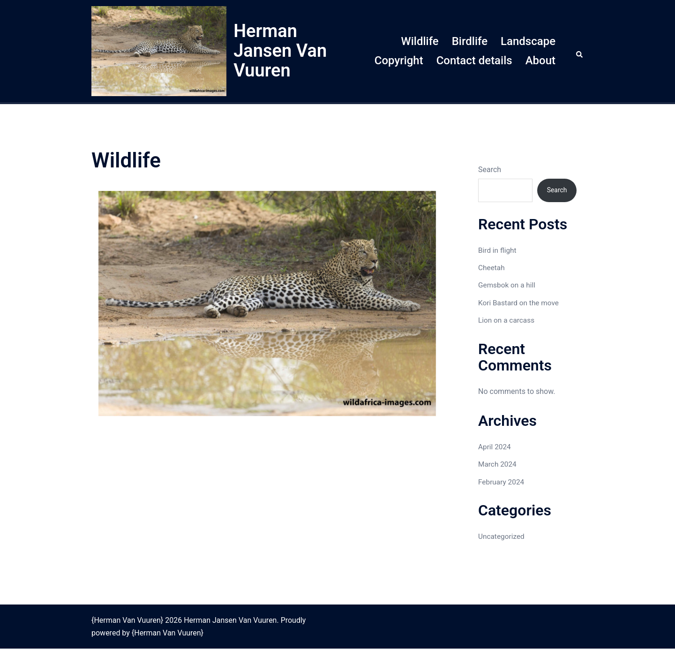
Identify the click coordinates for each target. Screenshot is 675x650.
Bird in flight (498, 251)
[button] (580, 51)
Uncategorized (502, 537)
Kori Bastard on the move (520, 304)
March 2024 (498, 465)
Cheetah (492, 269)
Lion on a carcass (507, 321)
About (540, 60)
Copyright (399, 60)
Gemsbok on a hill (508, 286)
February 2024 (502, 482)
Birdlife (470, 41)
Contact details (474, 60)
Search (489, 169)
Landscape (528, 41)
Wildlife (420, 41)
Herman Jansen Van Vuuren (280, 51)
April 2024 (495, 448)
